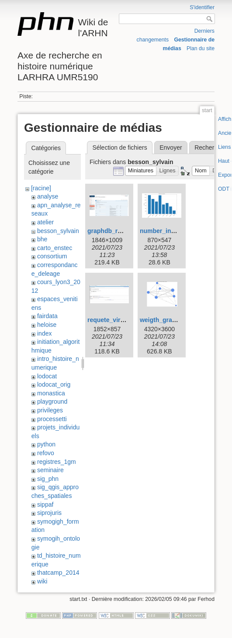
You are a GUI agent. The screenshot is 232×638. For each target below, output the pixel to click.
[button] (141, 171)
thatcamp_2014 (58, 572)
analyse (47, 196)
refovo (45, 452)
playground (52, 401)
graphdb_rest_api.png (119, 230)
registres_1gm (56, 461)
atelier (45, 222)
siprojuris (49, 512)
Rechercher (210, 147)
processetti (52, 418)
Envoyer (170, 147)
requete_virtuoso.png (118, 319)
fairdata (47, 315)
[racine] (41, 188)
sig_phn (48, 478)
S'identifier (202, 7)
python (46, 444)
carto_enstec (54, 247)
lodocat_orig (53, 384)
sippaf (45, 504)
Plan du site (201, 48)
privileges (50, 410)
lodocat (47, 376)
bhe (42, 239)
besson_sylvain (58, 230)
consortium (52, 256)
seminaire (50, 469)
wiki (42, 581)
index (44, 333)
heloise (46, 324)
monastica (51, 393)
